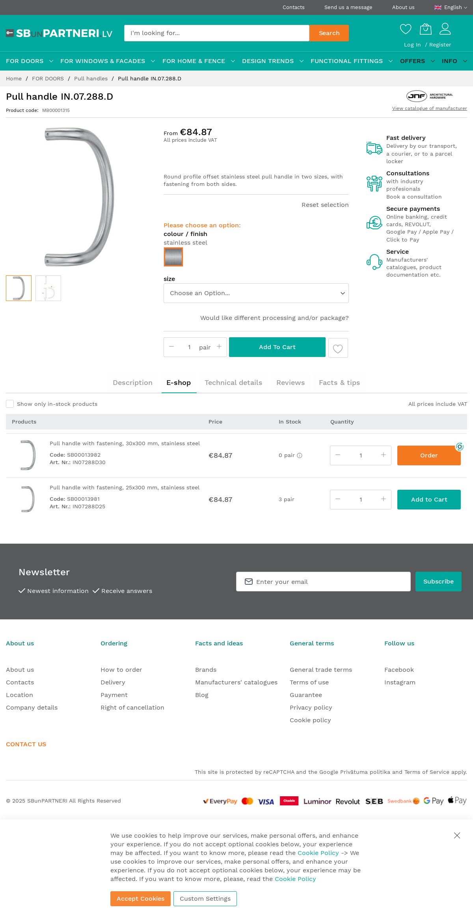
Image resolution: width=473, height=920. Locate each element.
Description (133, 382)
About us (403, 7)
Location (19, 695)
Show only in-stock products (57, 404)
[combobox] (216, 33)
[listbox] (256, 259)
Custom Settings (205, 898)
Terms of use (309, 682)
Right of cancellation (132, 707)
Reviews (290, 382)
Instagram (399, 682)
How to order (121, 669)
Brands (205, 669)
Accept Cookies (140, 898)
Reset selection (325, 204)
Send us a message (348, 7)
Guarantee (306, 695)
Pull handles (92, 78)
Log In (413, 44)
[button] (48, 288)
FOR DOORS (49, 78)
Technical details (234, 382)
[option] (173, 257)
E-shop (178, 382)
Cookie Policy (318, 853)
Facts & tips (339, 382)
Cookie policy (310, 720)
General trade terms (321, 669)
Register (440, 44)
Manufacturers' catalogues (236, 682)
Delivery (113, 682)
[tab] (132, 382)
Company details (32, 707)
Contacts (294, 7)
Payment (114, 695)
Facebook (399, 669)
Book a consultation (414, 196)
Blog (202, 695)
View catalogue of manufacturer (429, 108)
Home (15, 78)
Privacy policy (311, 707)
